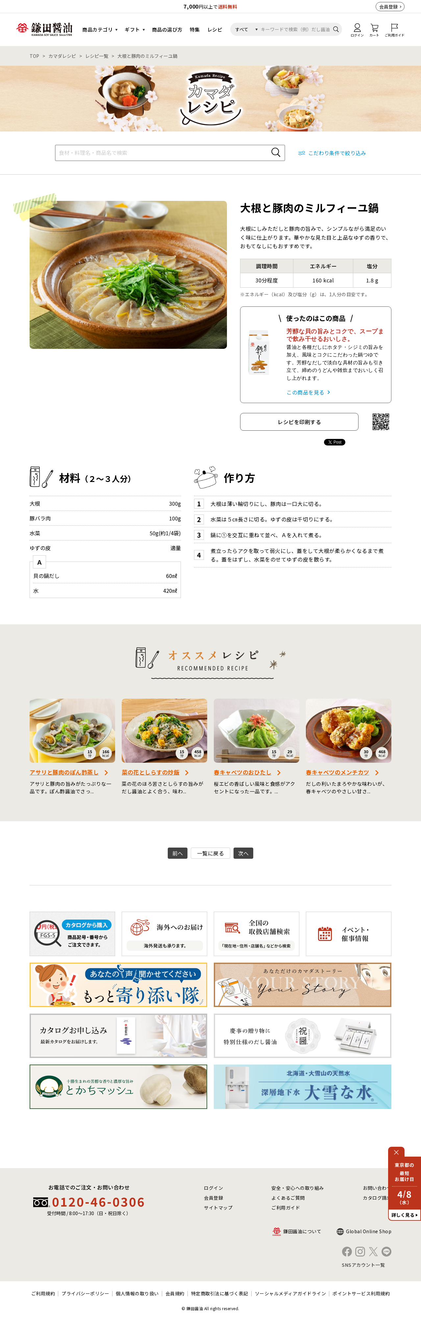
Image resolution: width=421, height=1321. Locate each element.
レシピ (215, 29)
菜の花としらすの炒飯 (150, 772)
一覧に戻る (210, 853)
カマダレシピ (62, 56)
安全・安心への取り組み (297, 1188)
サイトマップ (218, 1207)
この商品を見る (305, 392)
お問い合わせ (377, 1188)
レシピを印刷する (299, 422)
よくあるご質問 (288, 1197)
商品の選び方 (167, 29)
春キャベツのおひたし (242, 772)
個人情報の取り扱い (137, 1293)
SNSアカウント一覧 (363, 1264)
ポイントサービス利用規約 (361, 1293)
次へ (243, 853)
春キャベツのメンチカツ (337, 772)
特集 (195, 29)
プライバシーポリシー (85, 1293)
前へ (177, 853)
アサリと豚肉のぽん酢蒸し (64, 772)
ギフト (132, 29)
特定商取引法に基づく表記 (219, 1293)
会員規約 (175, 1293)
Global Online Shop (368, 1231)
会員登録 (388, 6)
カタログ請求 (377, 1197)
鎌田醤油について (302, 1231)
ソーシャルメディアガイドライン (290, 1293)
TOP (34, 56)
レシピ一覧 (96, 56)
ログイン (213, 1188)
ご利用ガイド (285, 1207)
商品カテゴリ (97, 29)
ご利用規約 (43, 1293)
